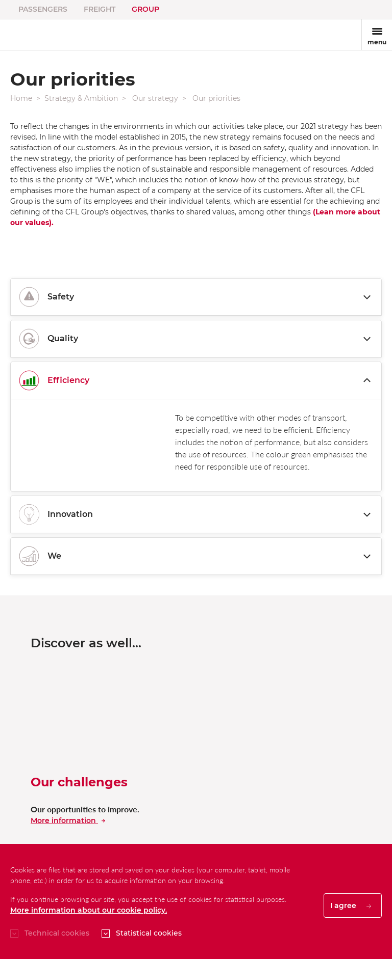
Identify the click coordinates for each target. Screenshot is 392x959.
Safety (196, 297)
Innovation (196, 514)
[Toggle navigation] (376, 34)
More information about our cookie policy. (88, 910)
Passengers (42, 9)
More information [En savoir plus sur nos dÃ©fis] (68, 820)
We (196, 556)
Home (21, 98)
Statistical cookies (149, 933)
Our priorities (216, 98)
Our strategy (155, 98)
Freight (99, 9)
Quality (196, 338)
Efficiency (196, 380)
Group (145, 9)
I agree (350, 905)
